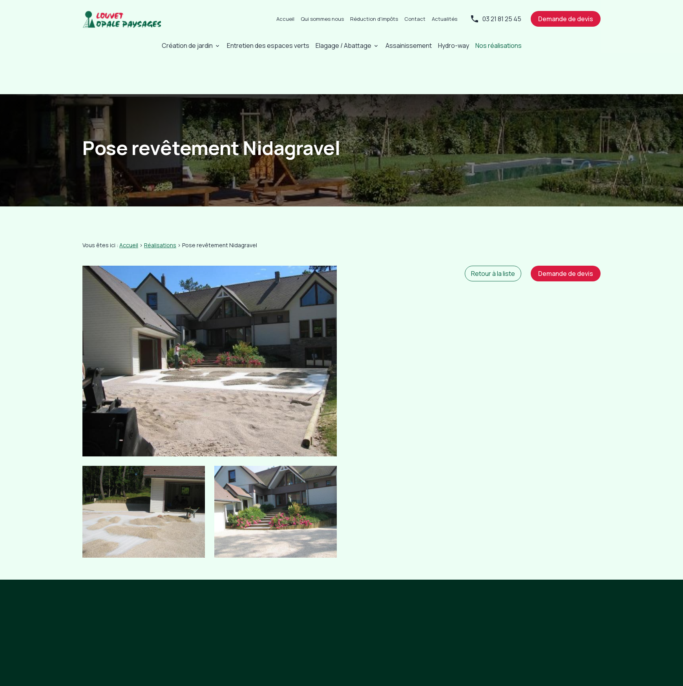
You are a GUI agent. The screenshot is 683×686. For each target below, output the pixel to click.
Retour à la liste (493, 245)
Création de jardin (187, 45)
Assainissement (408, 45)
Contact (415, 18)
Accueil (285, 18)
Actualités (444, 18)
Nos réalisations (498, 45)
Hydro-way (453, 45)
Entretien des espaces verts (268, 45)
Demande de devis (565, 19)
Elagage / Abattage (343, 45)
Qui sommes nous (322, 18)
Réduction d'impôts (374, 18)
